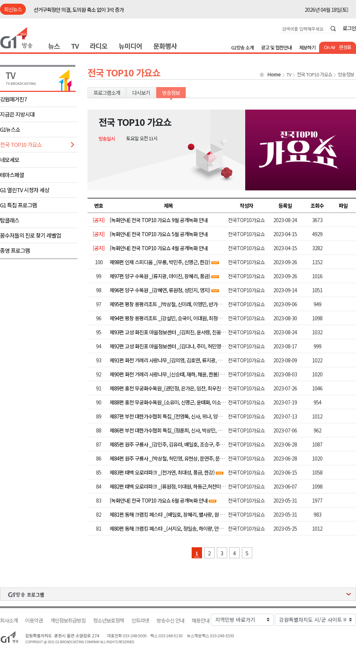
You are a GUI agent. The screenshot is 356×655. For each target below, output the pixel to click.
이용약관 (34, 620)
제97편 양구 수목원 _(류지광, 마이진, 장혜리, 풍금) (160, 276)
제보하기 (307, 47)
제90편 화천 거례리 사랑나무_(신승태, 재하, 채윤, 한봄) (164, 374)
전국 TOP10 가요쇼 (21, 144)
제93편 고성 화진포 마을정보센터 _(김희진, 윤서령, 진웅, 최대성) (174, 332)
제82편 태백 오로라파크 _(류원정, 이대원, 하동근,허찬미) (166, 486)
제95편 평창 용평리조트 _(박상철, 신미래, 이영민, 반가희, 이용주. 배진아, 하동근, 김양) (195, 304)
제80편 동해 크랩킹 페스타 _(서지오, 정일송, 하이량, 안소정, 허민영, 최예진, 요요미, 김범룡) (200, 528)
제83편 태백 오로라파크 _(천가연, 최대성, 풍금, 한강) (162, 472)
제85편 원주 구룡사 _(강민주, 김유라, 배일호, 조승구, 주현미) (170, 444)
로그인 (349, 28)
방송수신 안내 (170, 620)
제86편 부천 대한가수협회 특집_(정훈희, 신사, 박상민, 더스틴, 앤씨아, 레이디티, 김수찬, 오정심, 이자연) (212, 430)
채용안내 (200, 620)
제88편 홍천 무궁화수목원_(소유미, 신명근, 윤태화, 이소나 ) (169, 402)
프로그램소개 (106, 92)
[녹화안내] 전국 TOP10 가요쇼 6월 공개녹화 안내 (159, 500)
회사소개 (9, 620)
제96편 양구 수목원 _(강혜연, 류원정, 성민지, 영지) (160, 290)
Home (274, 74)
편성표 (345, 47)
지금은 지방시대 (17, 114)
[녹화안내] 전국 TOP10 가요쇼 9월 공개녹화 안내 (159, 220)
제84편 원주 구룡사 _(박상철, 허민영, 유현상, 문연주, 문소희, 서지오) (178, 458)
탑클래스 (9, 220)
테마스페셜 (12, 175)
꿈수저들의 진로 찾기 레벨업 (30, 235)
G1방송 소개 (242, 47)
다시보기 (141, 92)
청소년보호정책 (108, 620)
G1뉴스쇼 (10, 129)
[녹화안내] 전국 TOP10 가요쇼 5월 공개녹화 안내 (159, 234)
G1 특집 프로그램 (18, 205)
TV (75, 46)
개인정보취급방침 (68, 620)
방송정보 (346, 74)
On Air (329, 47)
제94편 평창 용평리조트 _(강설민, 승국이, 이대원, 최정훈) (166, 318)
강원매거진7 (13, 99)
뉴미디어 (130, 46)
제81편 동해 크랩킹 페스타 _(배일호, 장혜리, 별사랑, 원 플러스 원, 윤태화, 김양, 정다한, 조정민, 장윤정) (211, 514)
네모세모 (9, 159)
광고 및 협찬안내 (276, 47)
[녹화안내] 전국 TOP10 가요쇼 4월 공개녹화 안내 (159, 248)
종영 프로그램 (15, 250)
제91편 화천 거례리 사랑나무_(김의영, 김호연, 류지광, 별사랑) (171, 360)
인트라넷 (140, 620)
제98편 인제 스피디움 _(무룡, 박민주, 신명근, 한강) (160, 262)
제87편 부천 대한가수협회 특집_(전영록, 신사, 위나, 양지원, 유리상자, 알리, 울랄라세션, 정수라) (204, 416)
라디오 (98, 46)
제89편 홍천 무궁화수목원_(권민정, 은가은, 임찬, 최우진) (166, 388)
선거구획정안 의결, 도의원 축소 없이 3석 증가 (79, 9)
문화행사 (165, 46)
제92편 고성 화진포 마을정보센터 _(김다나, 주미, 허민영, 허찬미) (174, 346)
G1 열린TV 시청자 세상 (24, 190)
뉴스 (54, 46)
